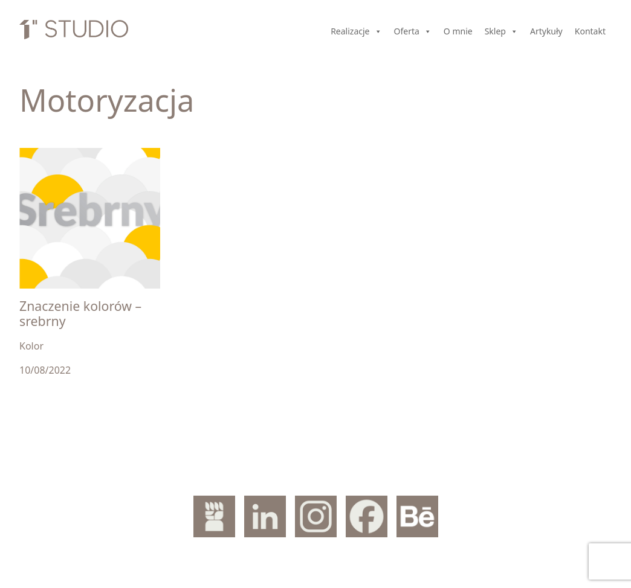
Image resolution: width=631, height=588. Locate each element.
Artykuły (546, 31)
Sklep (501, 31)
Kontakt (590, 31)
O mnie (458, 31)
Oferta (413, 31)
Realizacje (356, 31)
